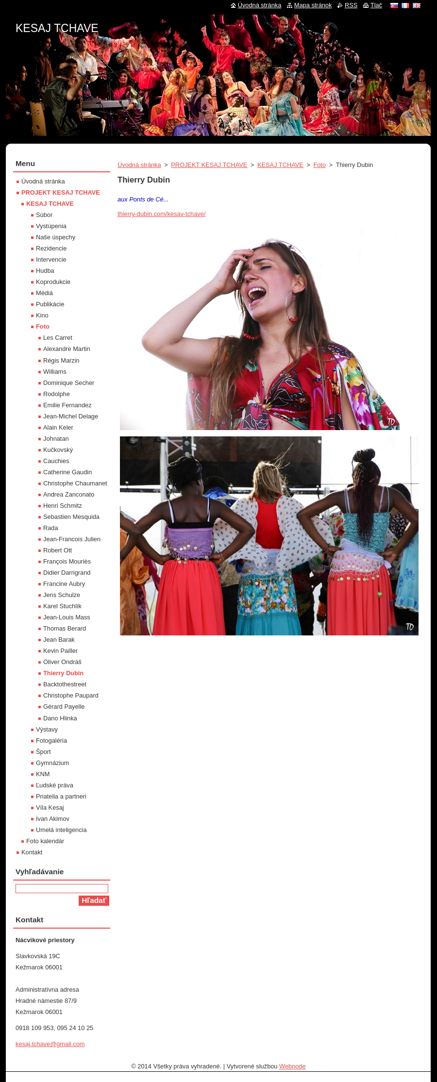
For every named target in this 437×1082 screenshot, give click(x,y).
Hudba (45, 270)
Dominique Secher (68, 382)
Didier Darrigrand (66, 572)
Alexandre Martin (66, 348)
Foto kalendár (45, 841)
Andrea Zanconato (68, 494)
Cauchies (56, 461)
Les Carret (57, 337)
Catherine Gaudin (67, 472)
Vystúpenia (51, 226)
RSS (351, 5)
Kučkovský (58, 449)
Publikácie (50, 304)
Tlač (376, 5)
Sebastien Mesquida (71, 516)
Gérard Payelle (63, 706)
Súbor (44, 214)
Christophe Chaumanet (75, 483)
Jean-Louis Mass (66, 617)
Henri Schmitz (62, 505)
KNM (43, 774)
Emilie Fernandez (67, 405)
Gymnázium (52, 762)
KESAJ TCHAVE (280, 164)
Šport (43, 751)
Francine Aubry (64, 583)
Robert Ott (57, 550)
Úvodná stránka (139, 164)
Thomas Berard (64, 628)
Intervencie (51, 259)
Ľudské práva (54, 785)
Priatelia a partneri (61, 796)
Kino (42, 315)
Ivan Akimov (52, 818)
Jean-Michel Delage (70, 416)
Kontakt (31, 852)
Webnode (292, 1066)
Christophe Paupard (71, 695)
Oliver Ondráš (62, 662)
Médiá (44, 293)
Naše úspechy (55, 237)
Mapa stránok (313, 5)
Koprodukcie (53, 281)
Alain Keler (58, 427)
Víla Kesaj (50, 807)
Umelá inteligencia (61, 829)
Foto (319, 164)
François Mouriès (67, 561)
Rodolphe (56, 394)
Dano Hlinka (60, 718)
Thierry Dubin (63, 673)
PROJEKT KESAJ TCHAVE (209, 164)
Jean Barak (59, 639)
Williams (55, 371)
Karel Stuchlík (62, 606)
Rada (50, 528)
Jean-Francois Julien (72, 539)
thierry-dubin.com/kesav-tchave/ (161, 213)
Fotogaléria (51, 740)
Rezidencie (51, 248)
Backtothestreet (64, 684)
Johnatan (56, 438)
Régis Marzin (61, 360)
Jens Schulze (61, 595)
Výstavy (47, 729)
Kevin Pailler (60, 650)
